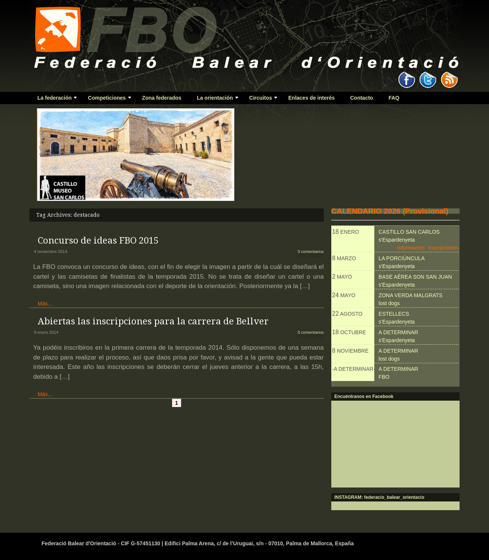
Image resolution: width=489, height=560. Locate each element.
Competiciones (106, 99)
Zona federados (161, 98)
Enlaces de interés (311, 98)
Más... (45, 304)
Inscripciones (443, 248)
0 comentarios (311, 251)
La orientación (214, 99)
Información (410, 248)
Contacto (361, 98)
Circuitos (259, 99)
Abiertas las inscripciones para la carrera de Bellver (153, 321)
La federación (54, 99)
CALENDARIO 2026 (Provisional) (389, 211)
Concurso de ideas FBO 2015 (98, 240)
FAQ (394, 98)
